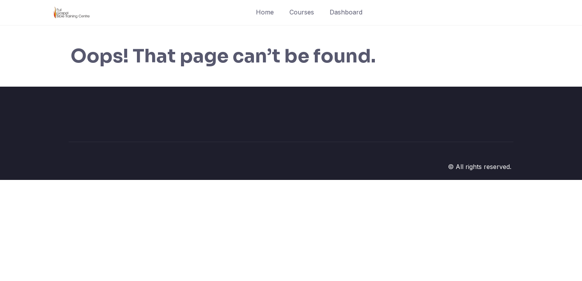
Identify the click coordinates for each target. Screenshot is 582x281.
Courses (301, 12)
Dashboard (346, 12)
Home (265, 12)
